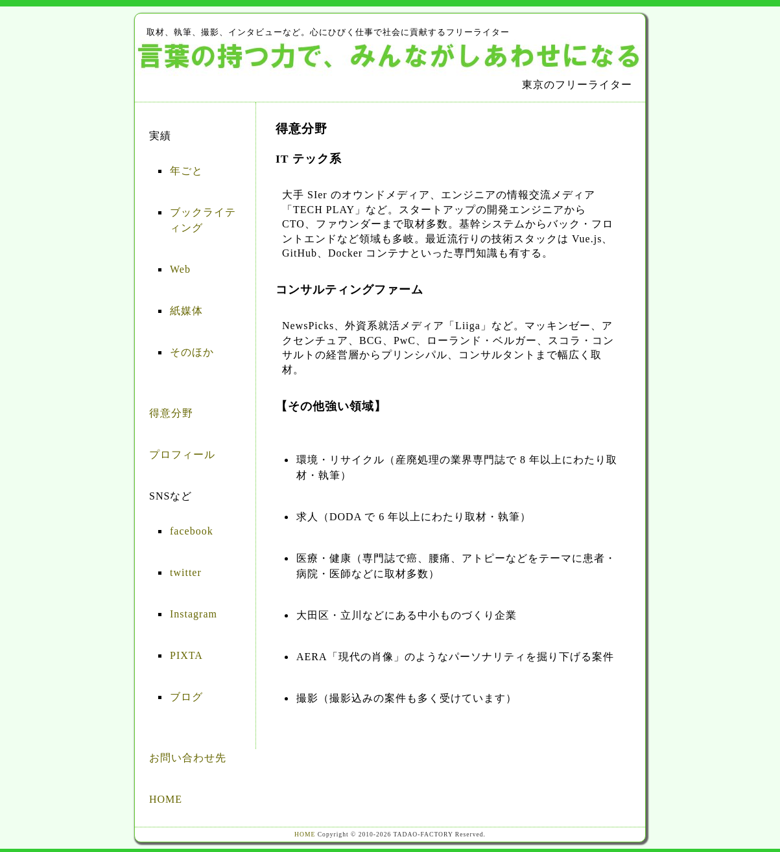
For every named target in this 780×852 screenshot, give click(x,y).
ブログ (186, 696)
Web (180, 269)
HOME (165, 799)
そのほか (192, 352)
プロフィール (182, 454)
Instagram (193, 613)
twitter (186, 572)
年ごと (186, 170)
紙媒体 (186, 310)
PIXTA (186, 655)
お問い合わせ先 (187, 757)
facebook (191, 530)
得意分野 (171, 413)
